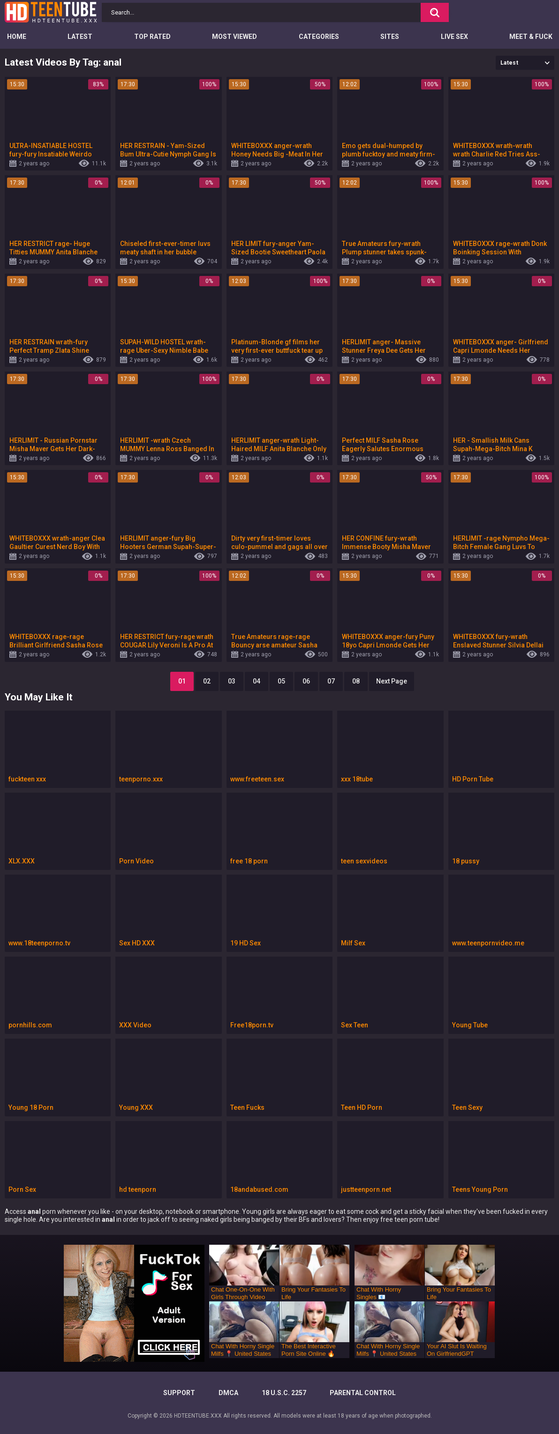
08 (356, 681)
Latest (80, 36)
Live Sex (454, 36)
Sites (389, 36)
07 (331, 681)
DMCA (228, 1393)
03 (231, 681)
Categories (319, 36)
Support (179, 1393)
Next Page (391, 681)
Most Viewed (234, 36)
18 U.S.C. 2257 (284, 1393)
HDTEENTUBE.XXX (198, 1415)
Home (16, 36)
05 (281, 681)
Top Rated (152, 36)
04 (256, 681)
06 (306, 681)
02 (207, 681)
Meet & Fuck (530, 36)
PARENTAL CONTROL (363, 1393)
